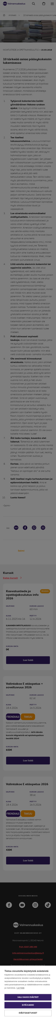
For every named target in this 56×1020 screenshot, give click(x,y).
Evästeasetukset (28, 1013)
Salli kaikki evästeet (28, 997)
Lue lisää (20, 988)
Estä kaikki (28, 1005)
